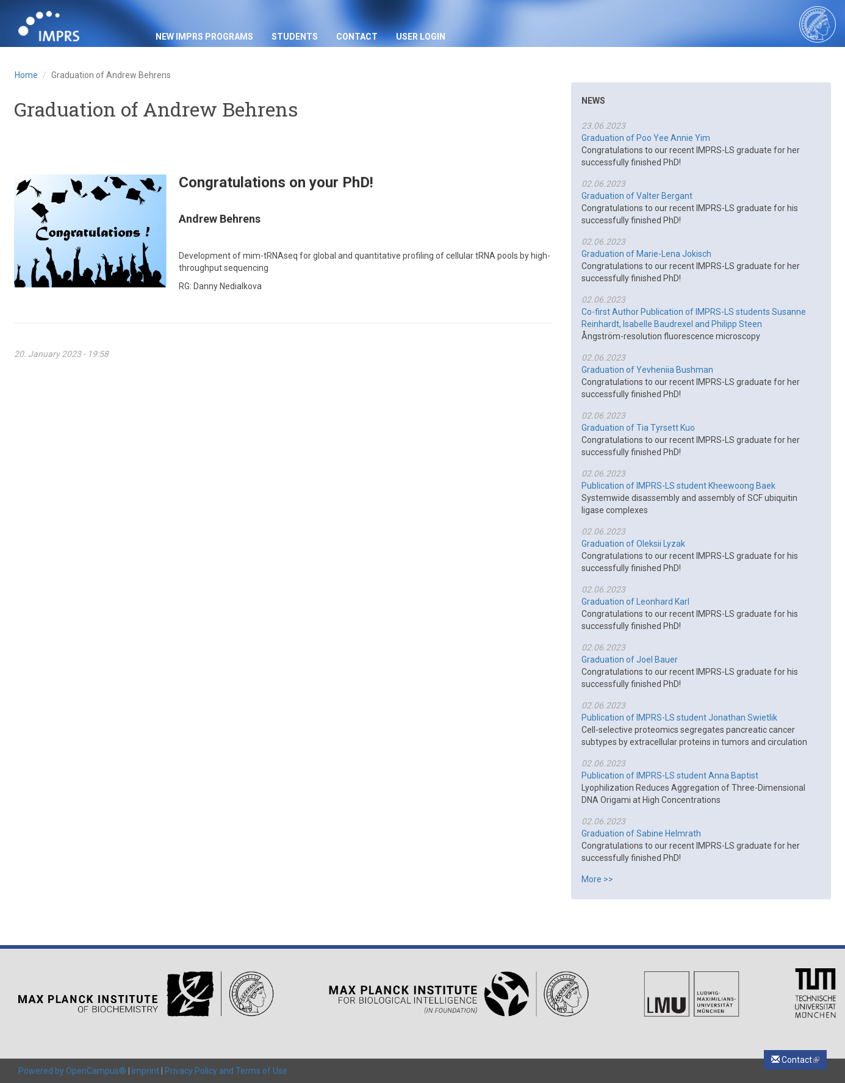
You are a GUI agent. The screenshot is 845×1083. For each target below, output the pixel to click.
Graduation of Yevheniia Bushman (647, 370)
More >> (597, 879)
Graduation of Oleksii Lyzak (633, 544)
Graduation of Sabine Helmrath (641, 833)
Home (26, 75)
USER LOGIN (420, 36)
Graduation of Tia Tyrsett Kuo (638, 428)
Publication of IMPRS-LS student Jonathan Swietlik (679, 717)
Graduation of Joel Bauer (629, 659)
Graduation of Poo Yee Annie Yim (645, 138)
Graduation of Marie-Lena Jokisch (646, 254)
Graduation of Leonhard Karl (635, 601)
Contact (357, 36)
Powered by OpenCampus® (72, 1071)
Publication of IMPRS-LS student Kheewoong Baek (678, 486)
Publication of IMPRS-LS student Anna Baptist (669, 775)
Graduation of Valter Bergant (636, 196)
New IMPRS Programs (204, 36)
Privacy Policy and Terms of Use (226, 1071)
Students (294, 36)
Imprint (145, 1071)
